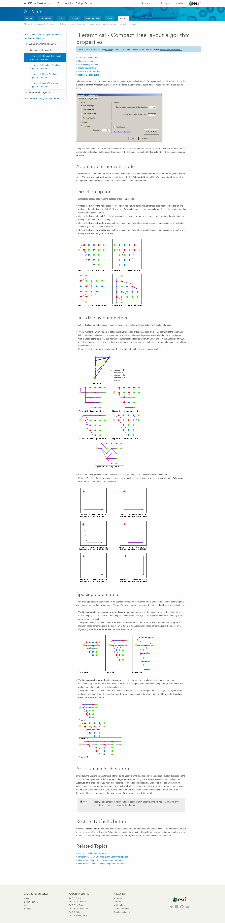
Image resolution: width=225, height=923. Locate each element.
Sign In (167, 3)
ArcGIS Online (75, 898)
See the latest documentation (171, 49)
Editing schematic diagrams (72, 24)
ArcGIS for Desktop (77, 902)
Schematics (52, 24)
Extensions (38, 24)
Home (29, 18)
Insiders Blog (119, 905)
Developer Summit (122, 912)
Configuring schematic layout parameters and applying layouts (43, 36)
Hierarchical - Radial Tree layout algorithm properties (44, 76)
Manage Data (92, 18)
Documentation (65, 3)
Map (61, 18)
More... (123, 18)
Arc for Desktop (35, 3)
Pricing (79, 3)
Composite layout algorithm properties (42, 98)
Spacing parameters (87, 68)
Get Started (45, 18)
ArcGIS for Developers (79, 908)
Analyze (74, 18)
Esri (195, 3)
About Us (118, 898)
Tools (109, 18)
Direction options (85, 61)
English (179, 3)
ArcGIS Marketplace (78, 915)
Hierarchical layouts (127, 24)
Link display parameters (89, 64)
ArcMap (32, 11)
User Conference (121, 908)
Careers (117, 902)
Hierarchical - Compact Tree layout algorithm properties (45, 58)
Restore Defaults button (88, 75)
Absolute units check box (89, 71)
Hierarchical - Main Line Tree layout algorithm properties (46, 67)
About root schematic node (90, 57)
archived (108, 49)
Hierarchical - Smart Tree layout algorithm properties (44, 85)
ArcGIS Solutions (76, 912)
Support (89, 3)
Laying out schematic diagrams (102, 24)
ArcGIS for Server (77, 905)
